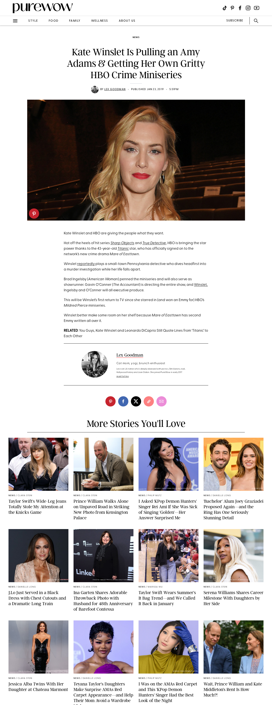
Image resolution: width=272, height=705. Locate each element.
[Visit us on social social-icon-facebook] (240, 8)
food (53, 21)
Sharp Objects (122, 243)
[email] (161, 401)
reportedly (86, 264)
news (136, 37)
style (33, 21)
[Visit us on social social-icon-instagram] (248, 8)
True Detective (154, 243)
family (75, 21)
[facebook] (123, 401)
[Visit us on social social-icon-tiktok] (224, 8)
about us (127, 21)
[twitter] (136, 401)
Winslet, (201, 285)
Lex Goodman (115, 89)
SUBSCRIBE (234, 20)
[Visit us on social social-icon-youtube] (256, 8)
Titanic (123, 249)
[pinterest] (34, 213)
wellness (99, 21)
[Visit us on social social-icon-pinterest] (232, 8)
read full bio (122, 376)
